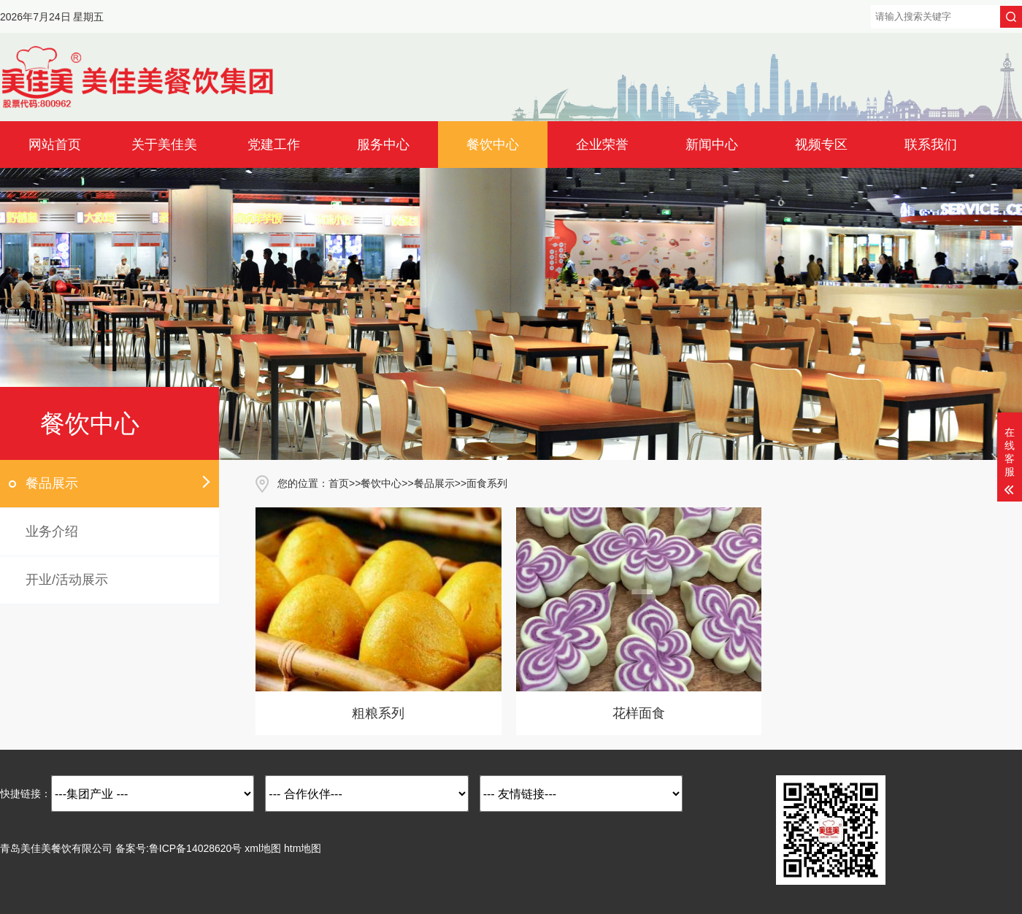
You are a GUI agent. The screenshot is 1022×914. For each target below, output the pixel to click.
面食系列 (486, 483)
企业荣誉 (602, 144)
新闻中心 (711, 144)
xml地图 (263, 848)
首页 (338, 483)
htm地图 (302, 848)
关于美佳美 (164, 144)
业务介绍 (52, 531)
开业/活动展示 (67, 579)
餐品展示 (52, 483)
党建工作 (273, 144)
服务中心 (383, 144)
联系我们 (930, 144)
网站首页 (54, 144)
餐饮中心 (492, 144)
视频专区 (821, 144)
